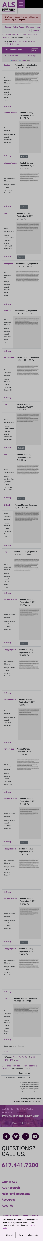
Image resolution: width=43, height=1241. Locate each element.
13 (7, 44)
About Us (7, 1205)
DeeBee (7, 65)
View (34, 50)
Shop (25, 1215)
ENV (5, 213)
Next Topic (33, 56)
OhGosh (7, 505)
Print (31, 60)
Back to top (7, 106)
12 (5, 44)
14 (10, 44)
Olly (5, 552)
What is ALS (9, 1181)
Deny (21, 1235)
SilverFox (7, 311)
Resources (8, 1199)
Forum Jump (24, 1073)
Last (17, 44)
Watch (14, 60)
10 (31, 41)
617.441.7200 (20, 1165)
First (15, 41)
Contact (6, 1215)
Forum (16, 1215)
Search (8, 27)
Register (22, 20)
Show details (33, 1235)
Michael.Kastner (10, 113)
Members (30, 27)
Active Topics (18, 27)
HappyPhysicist (10, 650)
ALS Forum (7, 34)
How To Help (21, 1123)
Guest (6, 1052)
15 (12, 44)
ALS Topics (17, 34)
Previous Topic (12, 55)
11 (34, 41)
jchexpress (8, 264)
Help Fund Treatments (16, 1193)
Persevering (9, 357)
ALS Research (11, 1187)
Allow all (9, 1235)
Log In (13, 20)
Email (23, 60)
